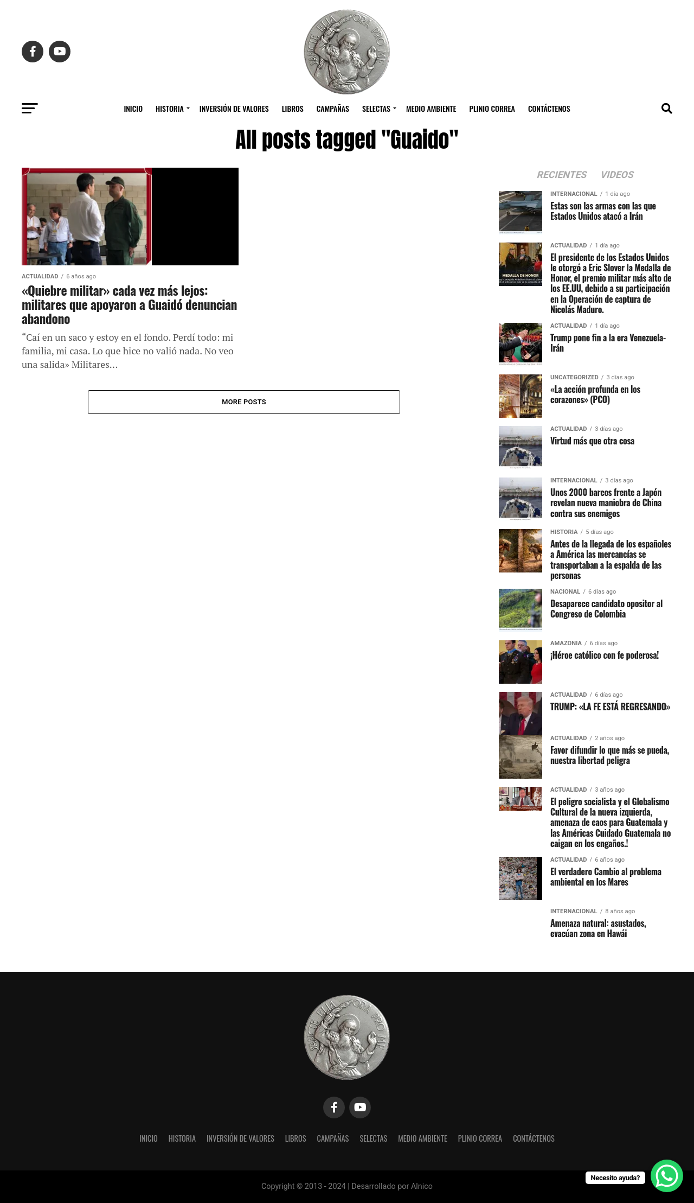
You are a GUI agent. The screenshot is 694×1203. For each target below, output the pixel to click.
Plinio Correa (492, 108)
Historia (170, 108)
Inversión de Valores (234, 108)
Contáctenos (549, 108)
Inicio (133, 108)
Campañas (333, 108)
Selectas (376, 108)
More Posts (244, 402)
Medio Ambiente (431, 108)
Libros (293, 108)
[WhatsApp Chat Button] (667, 1176)
